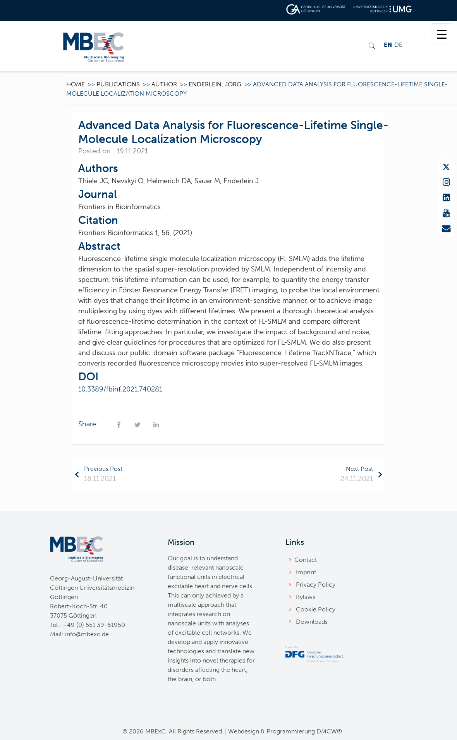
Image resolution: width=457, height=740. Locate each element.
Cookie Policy (315, 609)
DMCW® (329, 731)
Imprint (306, 572)
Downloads (312, 621)
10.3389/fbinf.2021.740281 (120, 389)
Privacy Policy (315, 584)
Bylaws (305, 597)
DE (398, 44)
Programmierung (290, 731)
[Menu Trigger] (441, 34)
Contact (305, 559)
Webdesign (243, 731)
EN (388, 44)
